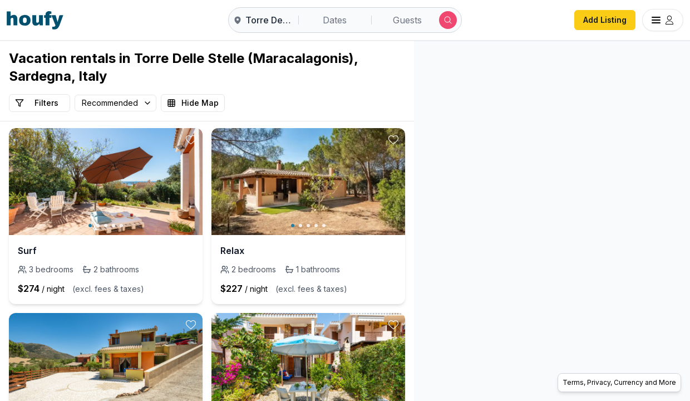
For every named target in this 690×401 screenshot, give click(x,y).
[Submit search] (448, 20)
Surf (27, 250)
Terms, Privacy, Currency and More (619, 382)
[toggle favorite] (191, 140)
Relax (232, 250)
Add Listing (605, 20)
